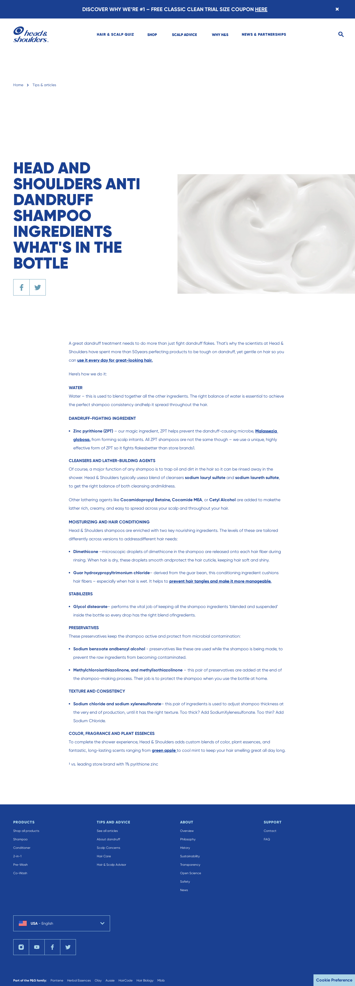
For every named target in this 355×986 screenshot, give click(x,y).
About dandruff (108, 839)
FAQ (267, 839)
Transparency (190, 865)
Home (18, 85)
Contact (270, 831)
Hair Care (104, 856)
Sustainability (190, 856)
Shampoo (20, 839)
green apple (164, 750)
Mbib (161, 980)
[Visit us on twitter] (68, 947)
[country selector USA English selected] (61, 923)
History (185, 848)
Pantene (57, 980)
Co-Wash (20, 873)
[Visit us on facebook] (52, 947)
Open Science (190, 873)
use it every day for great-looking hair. (115, 360)
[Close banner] (337, 9)
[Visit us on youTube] (36, 947)
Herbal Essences (79, 980)
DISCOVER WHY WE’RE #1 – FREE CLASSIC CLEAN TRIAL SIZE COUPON (174, 9)
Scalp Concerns (108, 848)
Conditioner (21, 848)
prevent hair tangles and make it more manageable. (220, 581)
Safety (185, 881)
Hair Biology (144, 980)
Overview (187, 831)
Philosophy (187, 839)
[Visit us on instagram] (21, 947)
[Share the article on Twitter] (37, 287)
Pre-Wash (20, 865)
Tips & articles (44, 85)
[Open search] (341, 34)
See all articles (107, 831)
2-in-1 (17, 856)
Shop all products (26, 831)
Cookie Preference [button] (334, 980)
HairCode (126, 980)
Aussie (110, 980)
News (184, 890)
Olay (98, 980)
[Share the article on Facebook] (21, 287)
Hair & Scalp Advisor (111, 865)
